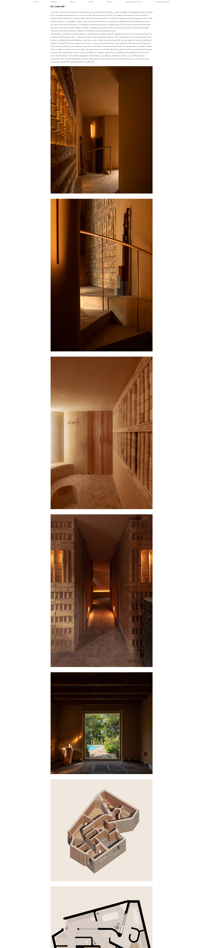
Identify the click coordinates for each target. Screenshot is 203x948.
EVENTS (91, 2)
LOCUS (36, 2)
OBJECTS (72, 2)
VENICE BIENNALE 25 (162, 2)
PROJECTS (54, 2)
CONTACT (109, 2)
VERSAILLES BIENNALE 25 (133, 2)
